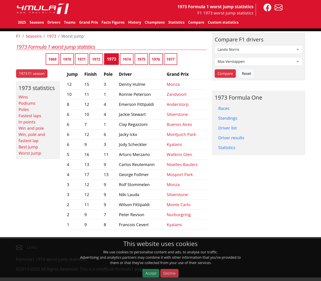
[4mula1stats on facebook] (266, 7)
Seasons (37, 22)
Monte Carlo (179, 204)
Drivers (53, 22)
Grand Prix (88, 22)
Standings (227, 118)
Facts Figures (113, 22)
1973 (51, 36)
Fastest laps (30, 115)
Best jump (28, 147)
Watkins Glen (179, 154)
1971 (82, 59)
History (134, 22)
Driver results (231, 137)
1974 (127, 59)
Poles (24, 109)
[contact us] (277, 7)
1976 (156, 59)
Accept (150, 273)
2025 (22, 22)
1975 (141, 59)
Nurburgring (179, 214)
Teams (70, 22)
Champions (155, 22)
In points (27, 122)
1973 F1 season (32, 73)
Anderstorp (178, 104)
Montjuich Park (181, 134)
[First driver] (258, 49)
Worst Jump (30, 153)
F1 (18, 36)
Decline (169, 273)
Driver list (227, 128)
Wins (23, 97)
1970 (67, 59)
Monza (173, 84)
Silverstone (177, 114)
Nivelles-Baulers (182, 164)
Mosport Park (180, 174)
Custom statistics (223, 22)
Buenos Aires (179, 124)
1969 (52, 59)
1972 (96, 59)
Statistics (176, 22)
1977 (171, 59)
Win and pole (31, 128)
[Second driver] (258, 61)
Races (223, 108)
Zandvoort (177, 94)
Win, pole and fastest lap (32, 137)
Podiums (27, 103)
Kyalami (174, 144)
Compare (196, 22)
